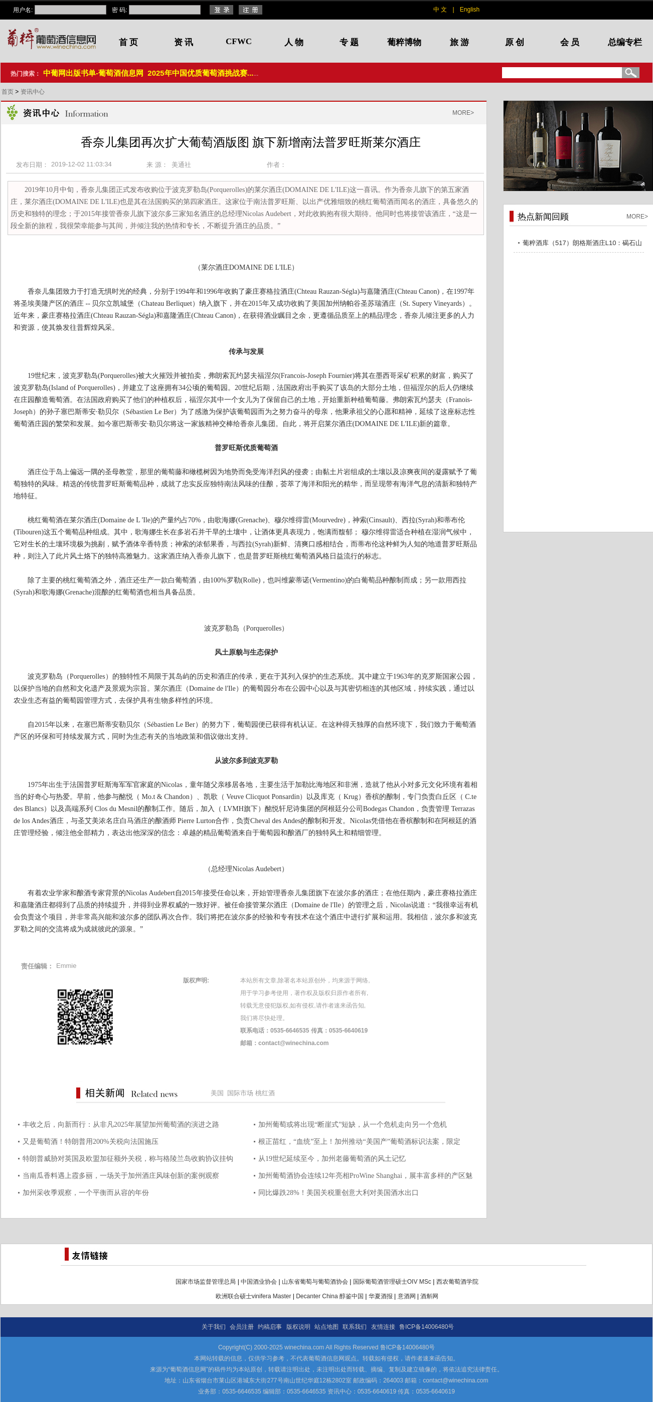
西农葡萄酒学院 (457, 1281)
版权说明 (298, 1326)
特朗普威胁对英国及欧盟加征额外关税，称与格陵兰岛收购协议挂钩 (128, 1158)
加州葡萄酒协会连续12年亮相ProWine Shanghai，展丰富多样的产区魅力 (365, 1177)
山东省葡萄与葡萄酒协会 (315, 1281)
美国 (217, 1093)
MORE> (463, 112)
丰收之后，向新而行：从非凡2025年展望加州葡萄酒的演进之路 (121, 1124)
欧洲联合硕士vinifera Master (253, 1296)
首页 (8, 91)
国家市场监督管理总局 (206, 1281)
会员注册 (242, 1326)
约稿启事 (270, 1326)
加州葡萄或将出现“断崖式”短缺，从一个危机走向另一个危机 (352, 1124)
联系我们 (355, 1326)
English (469, 9)
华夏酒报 (381, 1296)
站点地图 (326, 1326)
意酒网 (407, 1296)
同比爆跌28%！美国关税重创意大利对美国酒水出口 (338, 1192)
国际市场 (240, 1093)
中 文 (440, 9)
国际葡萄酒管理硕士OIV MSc (392, 1281)
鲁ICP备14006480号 (426, 1326)
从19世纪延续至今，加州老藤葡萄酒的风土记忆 (332, 1158)
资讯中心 (33, 91)
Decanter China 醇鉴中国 (330, 1296)
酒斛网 (429, 1296)
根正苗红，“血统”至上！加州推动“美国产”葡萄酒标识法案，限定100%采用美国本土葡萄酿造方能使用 (359, 1143)
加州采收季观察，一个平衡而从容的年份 (86, 1192)
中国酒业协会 (259, 1281)
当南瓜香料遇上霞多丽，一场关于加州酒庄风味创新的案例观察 (121, 1175)
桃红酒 (265, 1093)
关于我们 (214, 1326)
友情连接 (383, 1326)
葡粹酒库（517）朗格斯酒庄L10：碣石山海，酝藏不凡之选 (582, 244)
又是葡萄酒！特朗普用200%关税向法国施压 (90, 1141)
